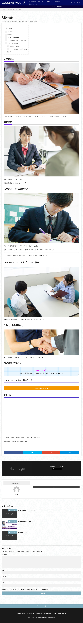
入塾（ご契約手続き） (11, 43)
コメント (4, 554)
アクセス (10, 52)
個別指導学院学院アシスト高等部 (46, 617)
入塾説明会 (9, 32)
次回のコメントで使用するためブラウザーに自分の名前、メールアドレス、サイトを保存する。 (26, 589)
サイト (3, 582)
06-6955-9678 (42, 370)
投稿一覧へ (55, 487)
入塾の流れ (49, 1)
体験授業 (8, 35)
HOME (4, 9)
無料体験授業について (58, 1)
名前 (3, 570)
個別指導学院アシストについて (36, 1)
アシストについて (11, 9)
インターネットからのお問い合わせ (17, 49)
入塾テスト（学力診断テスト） (14, 37)
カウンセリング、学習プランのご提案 (15, 40)
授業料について (33, 4)
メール (4, 576)
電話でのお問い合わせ (13, 46)
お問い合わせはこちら (41, 388)
